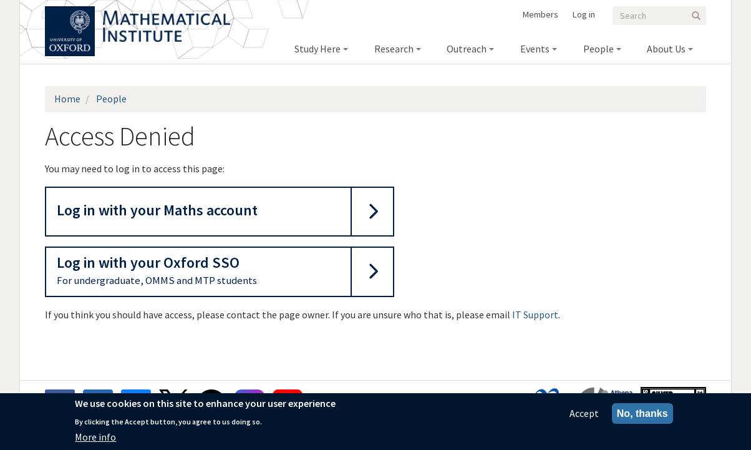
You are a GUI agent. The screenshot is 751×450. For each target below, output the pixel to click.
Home (67, 98)
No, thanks (642, 416)
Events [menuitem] (535, 48)
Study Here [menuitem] (317, 48)
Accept (584, 415)
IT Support (535, 314)
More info (95, 439)
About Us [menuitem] (666, 48)
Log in (584, 14)
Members (540, 14)
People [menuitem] (598, 48)
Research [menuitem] (394, 48)
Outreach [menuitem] (467, 48)
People (111, 98)
